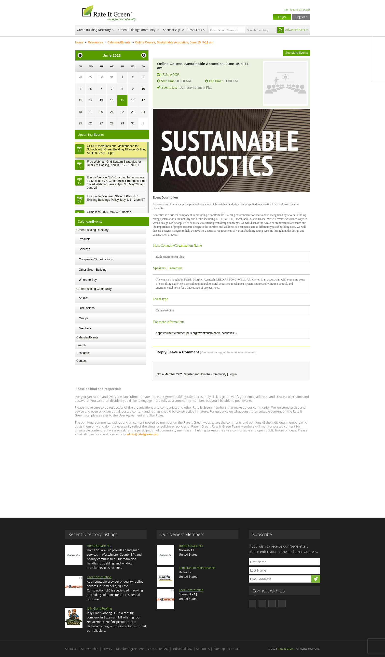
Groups (83, 318)
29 (90, 77)
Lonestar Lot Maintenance (197, 568)
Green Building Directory (94, 30)
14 (111, 100)
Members (85, 328)
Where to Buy (88, 280)
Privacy (107, 649)
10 (143, 89)
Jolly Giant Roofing (99, 608)
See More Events (296, 52)
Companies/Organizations (96, 259)
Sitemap (219, 649)
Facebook (379, 43)
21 (111, 112)
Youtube (379, 74)
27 (101, 123)
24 (143, 112)
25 (80, 123)
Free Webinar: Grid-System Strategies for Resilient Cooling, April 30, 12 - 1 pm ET (114, 163)
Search (81, 345)
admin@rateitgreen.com (142, 434)
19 (90, 112)
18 (80, 112)
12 (90, 100)
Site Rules (203, 649)
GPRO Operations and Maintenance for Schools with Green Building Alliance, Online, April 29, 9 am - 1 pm (116, 149)
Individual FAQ (182, 649)
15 (122, 100)
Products (84, 239)
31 (111, 77)
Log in (233, 374)
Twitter (379, 54)
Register (301, 17)
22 (122, 112)
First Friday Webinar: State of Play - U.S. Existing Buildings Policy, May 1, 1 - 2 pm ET (116, 198)
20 (101, 112)
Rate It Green (286, 648)
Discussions (87, 308)
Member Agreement (130, 649)
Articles (83, 298)
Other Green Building (93, 269)
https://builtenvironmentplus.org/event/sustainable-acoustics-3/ (196, 333)
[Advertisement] (192, 474)
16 (132, 100)
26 (90, 123)
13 (101, 100)
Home (79, 42)
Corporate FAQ (158, 649)
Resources (195, 30)
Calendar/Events (118, 42)
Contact (81, 360)
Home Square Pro (99, 546)
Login (282, 17)
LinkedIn (379, 64)
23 (132, 112)
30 (101, 77)
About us (71, 649)
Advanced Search (297, 30)
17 (143, 100)
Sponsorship (171, 30)
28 (80, 77)
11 (80, 100)
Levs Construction (99, 577)
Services (84, 249)
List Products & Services (297, 9)
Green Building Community (136, 30)
